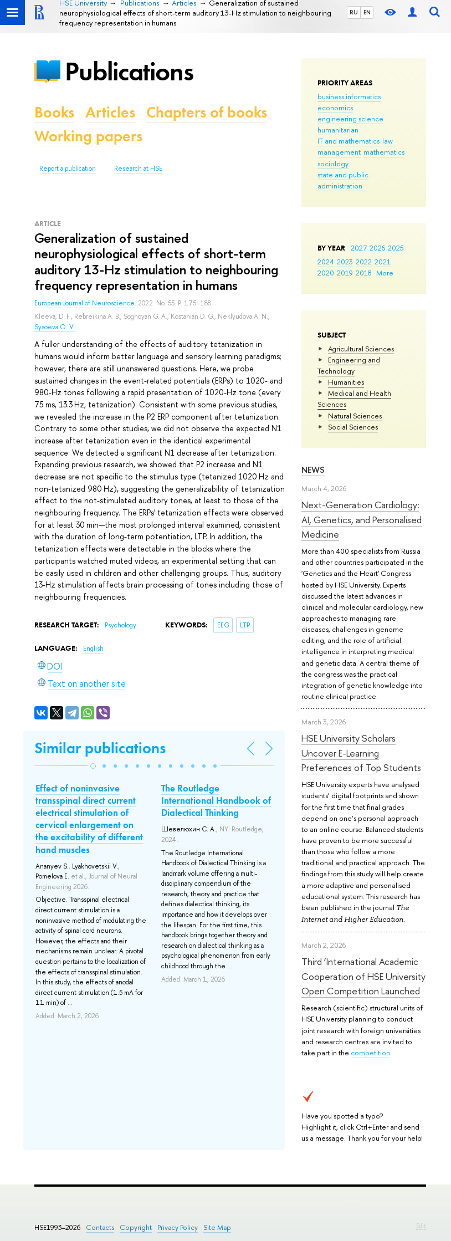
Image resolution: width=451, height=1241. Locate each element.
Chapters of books (206, 112)
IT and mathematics (348, 141)
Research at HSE (138, 168)
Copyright (136, 1227)
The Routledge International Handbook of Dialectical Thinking (216, 800)
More (384, 273)
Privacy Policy (177, 1227)
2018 (364, 273)
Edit (421, 1225)
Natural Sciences (355, 416)
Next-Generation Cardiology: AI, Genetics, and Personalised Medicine (361, 519)
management (339, 152)
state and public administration (342, 180)
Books (54, 112)
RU (354, 12)
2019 (345, 273)
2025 (396, 248)
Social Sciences (353, 427)
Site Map (217, 1227)
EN (367, 12)
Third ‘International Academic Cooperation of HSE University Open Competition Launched (363, 976)
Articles (110, 112)
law (387, 141)
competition (370, 1053)
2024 (325, 262)
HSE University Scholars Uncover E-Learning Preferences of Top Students (361, 753)
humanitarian (337, 130)
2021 (383, 262)
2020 (325, 273)
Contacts (100, 1227)
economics (335, 108)
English (93, 648)
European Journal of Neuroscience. (86, 303)
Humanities (346, 382)
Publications (129, 71)
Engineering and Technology (348, 365)
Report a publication (67, 168)
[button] (93, 766)
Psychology (120, 625)
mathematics (383, 152)
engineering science (350, 119)
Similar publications (100, 748)
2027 (359, 248)
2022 (364, 262)
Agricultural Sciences (361, 349)
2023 (345, 262)
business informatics (349, 96)
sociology (332, 163)
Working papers (88, 136)
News (313, 470)
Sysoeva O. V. (54, 327)
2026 (377, 248)
